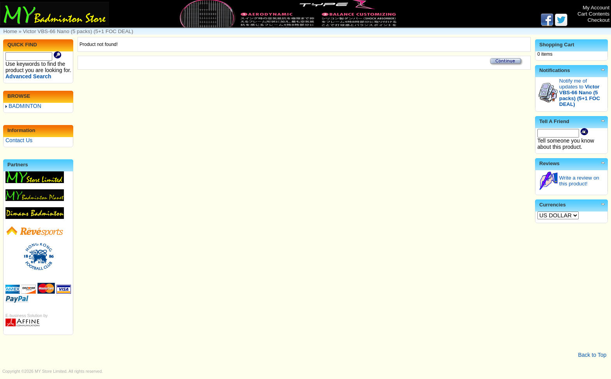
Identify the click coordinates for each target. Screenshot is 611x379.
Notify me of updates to (579, 92)
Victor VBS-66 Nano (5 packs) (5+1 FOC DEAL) (78, 31)
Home (10, 31)
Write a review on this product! (579, 181)
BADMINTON (23, 106)
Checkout (598, 20)
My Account (596, 8)
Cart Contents (593, 14)
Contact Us (18, 140)
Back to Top (592, 355)
